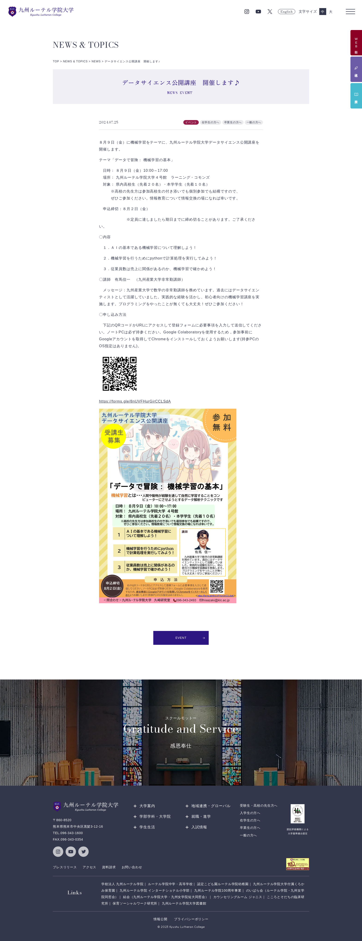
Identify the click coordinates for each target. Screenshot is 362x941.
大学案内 (147, 806)
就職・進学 (201, 816)
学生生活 (147, 827)
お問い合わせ (132, 867)
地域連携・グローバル (211, 806)
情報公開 (160, 919)
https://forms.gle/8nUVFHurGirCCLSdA (135, 401)
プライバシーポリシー (191, 919)
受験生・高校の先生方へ (259, 805)
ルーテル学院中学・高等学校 (170, 884)
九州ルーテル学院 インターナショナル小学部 (155, 890)
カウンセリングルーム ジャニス (237, 897)
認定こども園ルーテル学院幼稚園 (223, 884)
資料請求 (109, 867)
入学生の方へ (250, 813)
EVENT (190, 637)
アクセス (89, 867)
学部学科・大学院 (155, 816)
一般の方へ (248, 835)
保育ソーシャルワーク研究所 (135, 903)
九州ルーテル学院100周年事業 (217, 890)
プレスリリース (65, 867)
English (287, 11)
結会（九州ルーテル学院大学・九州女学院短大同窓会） (166, 897)
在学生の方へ (250, 820)
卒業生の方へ (250, 828)
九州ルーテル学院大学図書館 (184, 903)
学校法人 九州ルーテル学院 (122, 884)
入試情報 (199, 827)
